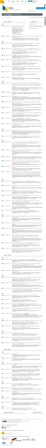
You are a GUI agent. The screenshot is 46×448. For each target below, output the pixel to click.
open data (17, 421)
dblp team (20, 420)
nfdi (26, 1)
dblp (9, 1)
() (32, 146)
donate (30, 1)
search (17, 1)
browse (13, 1)
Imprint (17, 422)
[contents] (38, 317)
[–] (30, 21)
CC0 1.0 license (25, 421)
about (22, 1)
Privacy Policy (12, 422)
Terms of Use (7, 422)
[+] (32, 412)
